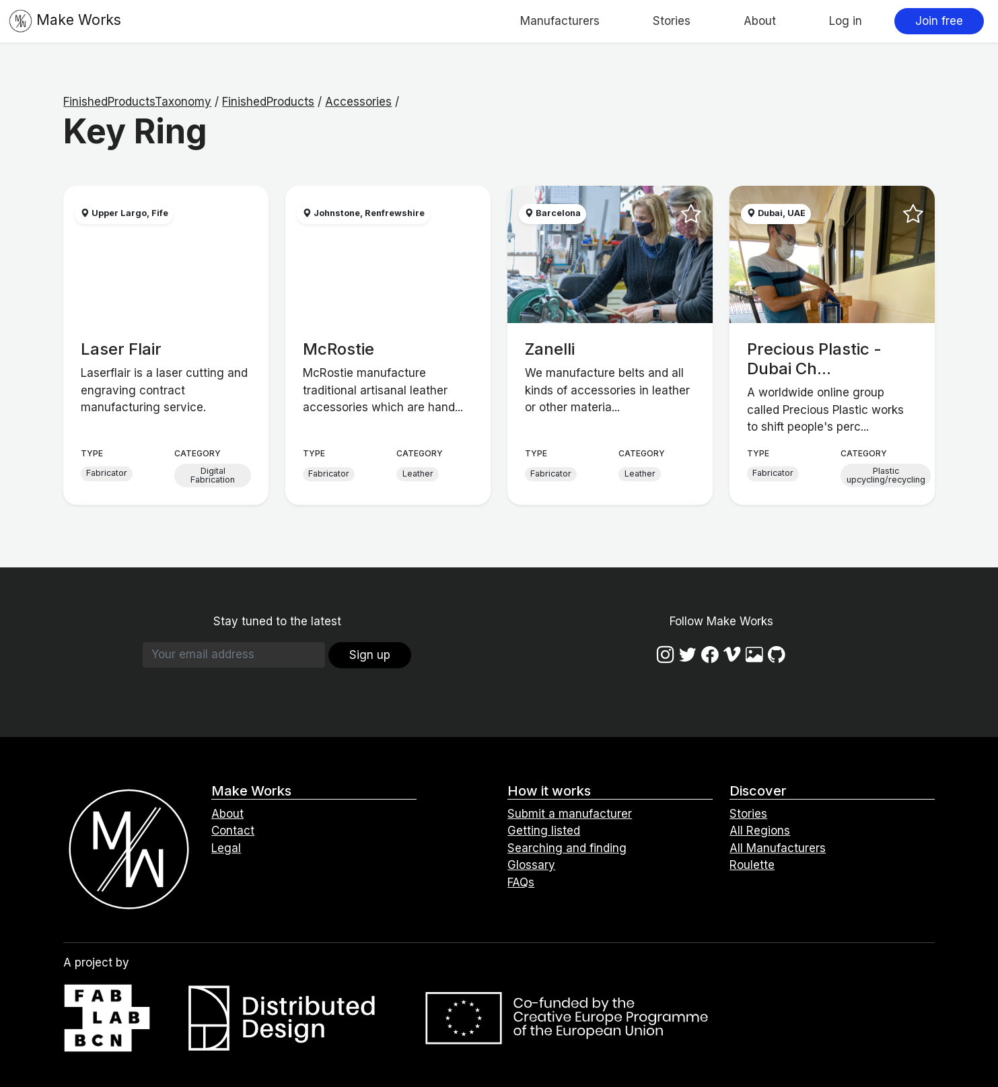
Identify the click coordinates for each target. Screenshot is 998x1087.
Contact (232, 830)
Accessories (358, 101)
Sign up (369, 655)
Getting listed (543, 830)
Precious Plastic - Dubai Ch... (814, 358)
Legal (226, 848)
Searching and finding (567, 848)
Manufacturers (560, 21)
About (760, 21)
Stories (671, 21)
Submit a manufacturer (569, 813)
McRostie (338, 349)
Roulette (752, 865)
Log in (845, 21)
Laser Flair (121, 349)
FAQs (520, 882)
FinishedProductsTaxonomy (137, 101)
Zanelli (550, 349)
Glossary (531, 865)
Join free (939, 21)
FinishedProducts (268, 101)
